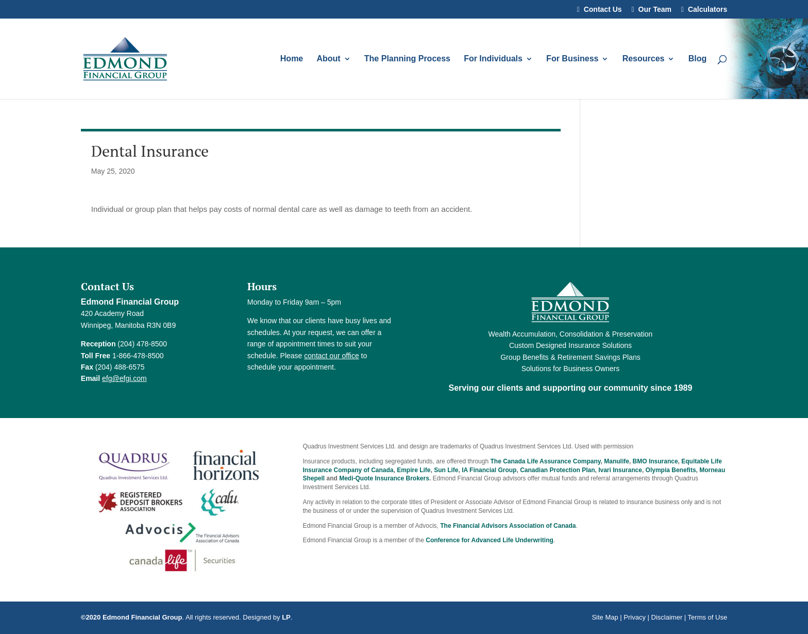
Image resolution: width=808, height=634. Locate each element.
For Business (572, 59)
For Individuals (493, 59)
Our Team (654, 9)
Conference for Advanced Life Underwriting (489, 540)
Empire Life (413, 470)
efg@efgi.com (124, 378)
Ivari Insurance (620, 470)
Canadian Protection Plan (557, 470)
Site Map (605, 617)
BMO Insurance (655, 461)
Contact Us (603, 9)
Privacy (635, 617)
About (328, 59)
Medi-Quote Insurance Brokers (384, 478)
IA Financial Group (489, 470)
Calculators (707, 9)
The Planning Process (407, 59)
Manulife (616, 461)
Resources (643, 59)
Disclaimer (667, 617)
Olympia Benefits (671, 470)
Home (291, 59)
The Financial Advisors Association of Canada (508, 525)
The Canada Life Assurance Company (545, 461)
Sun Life (446, 470)
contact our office (331, 356)
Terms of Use (708, 617)
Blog (697, 59)
